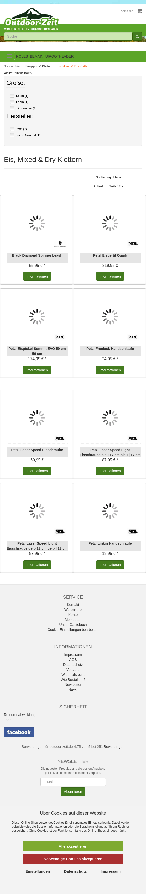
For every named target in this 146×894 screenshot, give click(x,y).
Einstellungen (37, 871)
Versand (72, 670)
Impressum (73, 655)
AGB (73, 660)
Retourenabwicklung (20, 715)
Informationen (37, 276)
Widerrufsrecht (72, 675)
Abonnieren (73, 792)
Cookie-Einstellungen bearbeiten (73, 630)
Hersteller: (20, 116)
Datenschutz (73, 665)
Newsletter (73, 685)
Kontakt (73, 605)
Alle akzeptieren (73, 846)
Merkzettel (73, 620)
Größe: (15, 83)
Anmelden (127, 10)
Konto (73, 615)
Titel (108, 177)
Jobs (7, 720)
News (72, 690)
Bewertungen (114, 747)
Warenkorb (73, 610)
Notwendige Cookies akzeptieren (73, 859)
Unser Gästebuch (73, 625)
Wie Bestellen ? (73, 680)
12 (108, 186)
